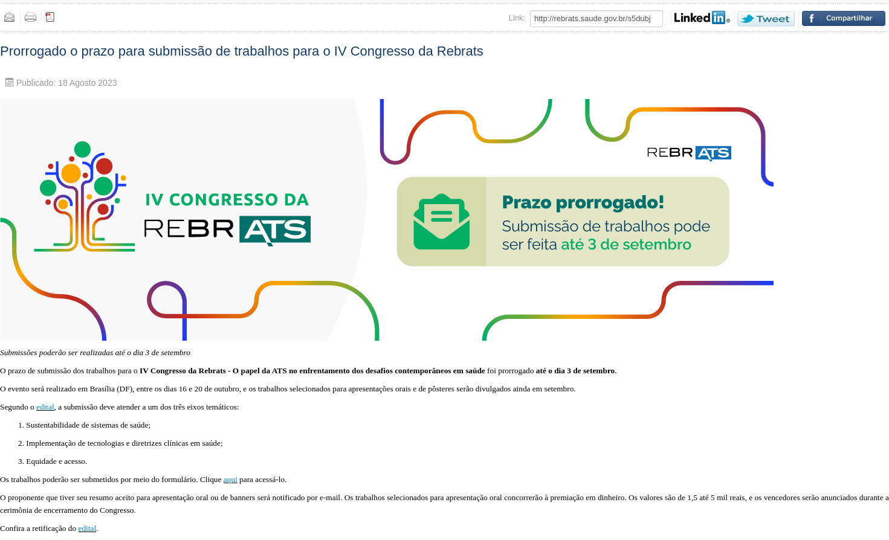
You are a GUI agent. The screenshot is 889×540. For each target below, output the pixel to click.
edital (45, 406)
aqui (231, 479)
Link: (517, 17)
